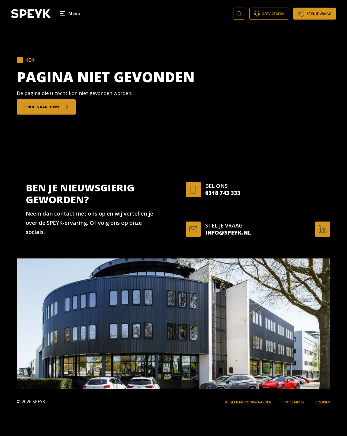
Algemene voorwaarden (248, 402)
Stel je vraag (315, 14)
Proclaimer (293, 402)
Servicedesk (269, 14)
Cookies (322, 402)
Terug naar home (41, 106)
